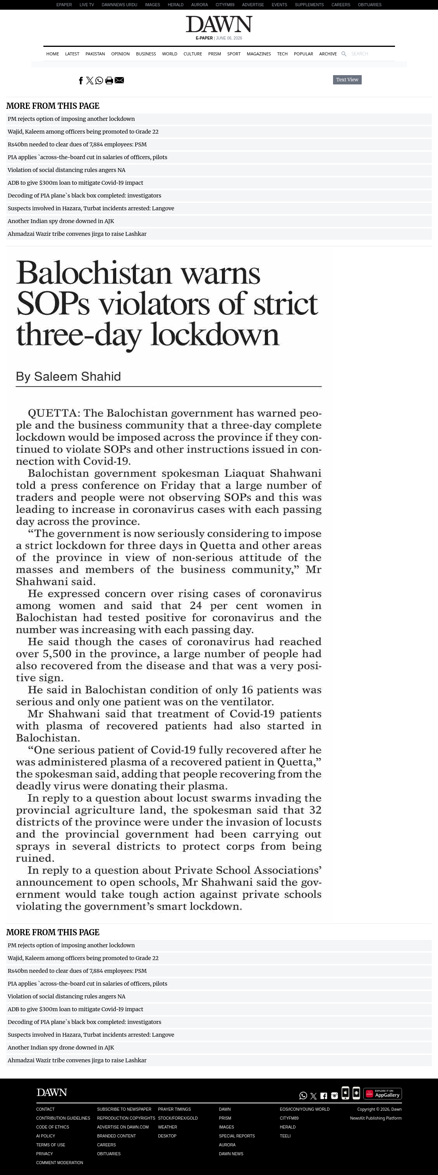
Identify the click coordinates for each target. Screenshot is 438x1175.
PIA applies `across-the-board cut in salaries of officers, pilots (87, 157)
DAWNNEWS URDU (119, 5)
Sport (233, 54)
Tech (282, 54)
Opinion (120, 54)
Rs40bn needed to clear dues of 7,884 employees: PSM (77, 144)
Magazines (259, 54)
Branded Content (116, 1136)
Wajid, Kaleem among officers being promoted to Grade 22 (83, 131)
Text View (347, 79)
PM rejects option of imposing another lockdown (71, 118)
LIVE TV (87, 5)
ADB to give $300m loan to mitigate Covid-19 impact (75, 182)
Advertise (253, 5)
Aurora (199, 5)
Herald (176, 5)
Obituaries (370, 5)
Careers (341, 5)
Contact (45, 1109)
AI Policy (45, 1136)
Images (152, 5)
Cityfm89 (289, 1118)
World (169, 54)
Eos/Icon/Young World (305, 1109)
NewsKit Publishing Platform (376, 1118)
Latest (72, 54)
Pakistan (95, 54)
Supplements (309, 5)
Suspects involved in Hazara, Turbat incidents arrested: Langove (91, 208)
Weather (167, 1127)
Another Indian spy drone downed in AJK (61, 221)
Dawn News (231, 1154)
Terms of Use (50, 1145)
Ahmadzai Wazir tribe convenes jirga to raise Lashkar (77, 233)
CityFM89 (225, 5)
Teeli (285, 1136)
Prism (214, 54)
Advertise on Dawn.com (123, 1127)
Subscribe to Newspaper (124, 1109)
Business (146, 54)
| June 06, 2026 (219, 38)
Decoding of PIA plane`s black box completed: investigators (84, 195)
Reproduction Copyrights (126, 1118)
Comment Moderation (59, 1163)
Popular (303, 54)
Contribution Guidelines (63, 1118)
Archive (328, 54)
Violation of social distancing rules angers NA (66, 170)
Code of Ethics (52, 1127)
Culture (193, 54)
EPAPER (64, 5)
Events (279, 5)
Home (52, 54)
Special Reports (237, 1136)
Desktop (167, 1136)
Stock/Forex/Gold (178, 1118)
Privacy (44, 1154)
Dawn (224, 1109)
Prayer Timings (174, 1109)
